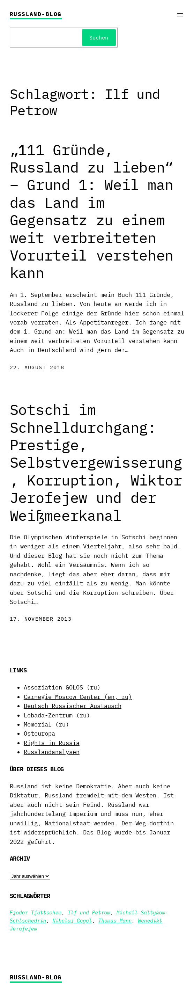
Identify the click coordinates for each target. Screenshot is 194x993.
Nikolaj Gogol (72, 920)
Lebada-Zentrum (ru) (57, 715)
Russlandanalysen (52, 752)
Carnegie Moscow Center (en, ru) (78, 697)
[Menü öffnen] (180, 14)
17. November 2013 (41, 618)
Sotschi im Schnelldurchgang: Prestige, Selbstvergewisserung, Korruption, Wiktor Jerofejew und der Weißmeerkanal (96, 462)
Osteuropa (39, 733)
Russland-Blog (36, 13)
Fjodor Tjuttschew (35, 912)
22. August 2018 (37, 367)
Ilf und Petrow (89, 912)
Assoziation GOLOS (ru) (62, 687)
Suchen (98, 37)
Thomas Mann (115, 920)
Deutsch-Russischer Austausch (72, 706)
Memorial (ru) (46, 724)
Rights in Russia (52, 743)
